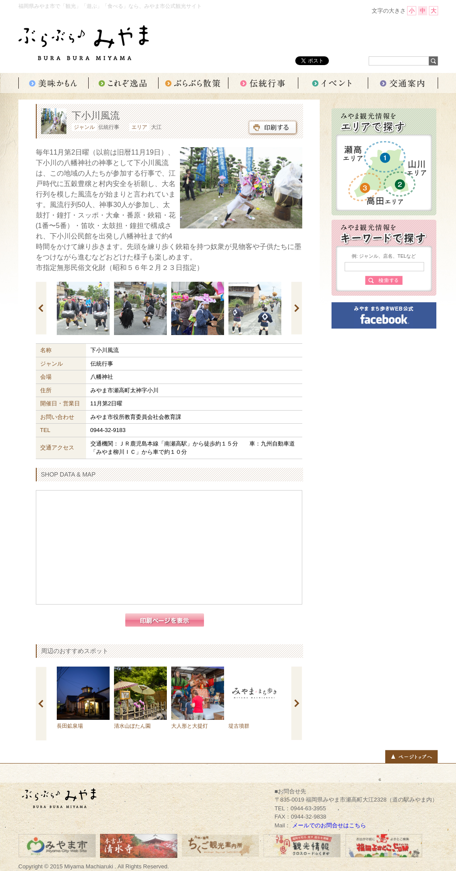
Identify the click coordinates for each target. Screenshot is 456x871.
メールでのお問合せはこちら (329, 825)
